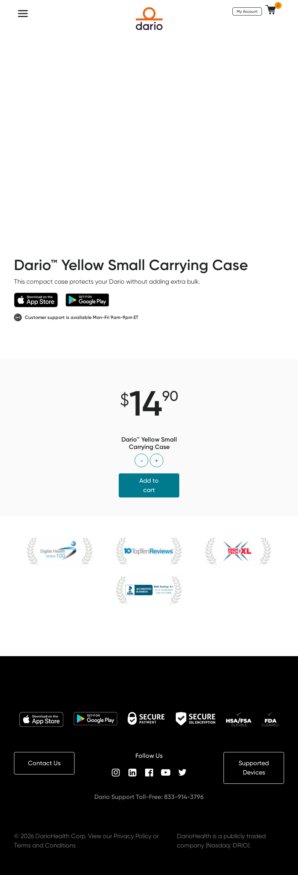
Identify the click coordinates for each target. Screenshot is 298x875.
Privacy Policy (132, 836)
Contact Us (44, 763)
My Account (247, 11)
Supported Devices (254, 767)
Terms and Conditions (45, 845)
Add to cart (149, 485)
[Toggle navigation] (22, 13)
